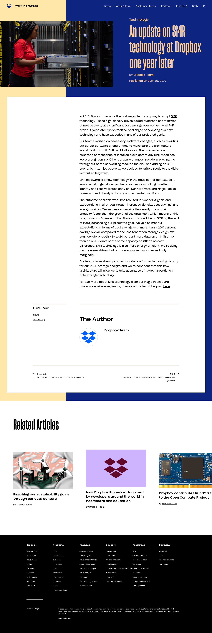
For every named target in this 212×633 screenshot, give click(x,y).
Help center (111, 551)
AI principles (111, 573)
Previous (60, 375)
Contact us (110, 555)
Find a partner (138, 586)
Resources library (139, 560)
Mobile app (31, 555)
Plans (55, 586)
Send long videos (87, 555)
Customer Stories (146, 6)
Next (148, 377)
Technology (139, 19)
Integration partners (141, 581)
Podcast (165, 6)
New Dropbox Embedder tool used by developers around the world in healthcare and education (115, 496)
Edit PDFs (83, 577)
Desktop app (32, 551)
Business (57, 560)
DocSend (57, 581)
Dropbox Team (143, 75)
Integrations (32, 560)
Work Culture (123, 6)
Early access (32, 577)
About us (163, 551)
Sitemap (109, 577)
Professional (58, 555)
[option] (36, 479)
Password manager (88, 568)
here (166, 286)
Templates (31, 581)
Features (30, 564)
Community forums (140, 568)
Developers (137, 564)
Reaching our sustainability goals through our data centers (41, 496)
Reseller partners (139, 577)
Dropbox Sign (58, 577)
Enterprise (57, 564)
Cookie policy (111, 564)
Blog (134, 551)
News (107, 6)
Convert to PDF (86, 586)
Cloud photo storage (88, 560)
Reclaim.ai (57, 573)
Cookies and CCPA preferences (119, 568)
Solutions (30, 568)
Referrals (136, 573)
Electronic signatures (88, 581)
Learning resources (114, 581)
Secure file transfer (88, 564)
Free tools (31, 586)
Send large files (86, 551)
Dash (195, 6)
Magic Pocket (167, 189)
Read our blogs (33, 609)
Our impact (163, 564)
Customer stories (139, 555)
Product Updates (60, 590)
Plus (55, 551)
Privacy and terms (114, 560)
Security (30, 573)
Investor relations (166, 560)
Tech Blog (181, 6)
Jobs (161, 555)
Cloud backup (85, 573)
